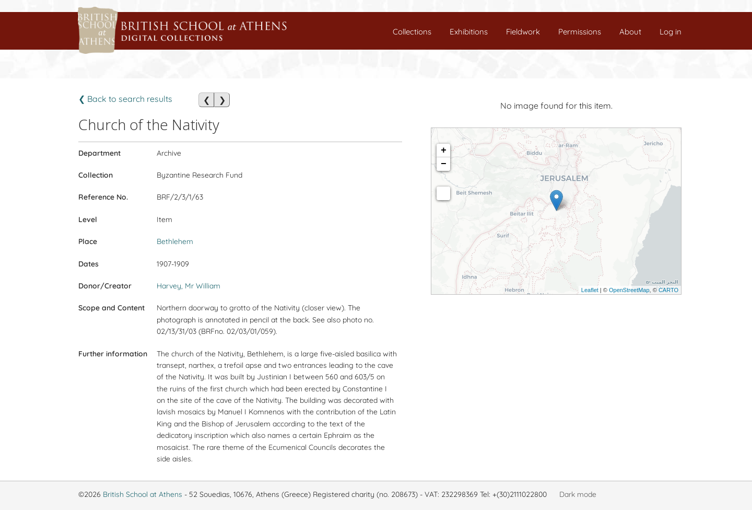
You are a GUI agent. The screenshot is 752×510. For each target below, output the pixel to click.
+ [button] (443, 150)
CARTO (668, 290)
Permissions (579, 32)
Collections (412, 32)
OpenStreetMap (629, 290)
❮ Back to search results (125, 99)
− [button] (443, 164)
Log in (671, 32)
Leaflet (589, 290)
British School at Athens (142, 494)
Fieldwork (523, 32)
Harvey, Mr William (188, 286)
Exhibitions (469, 32)
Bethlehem (175, 241)
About (630, 32)
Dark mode (577, 494)
